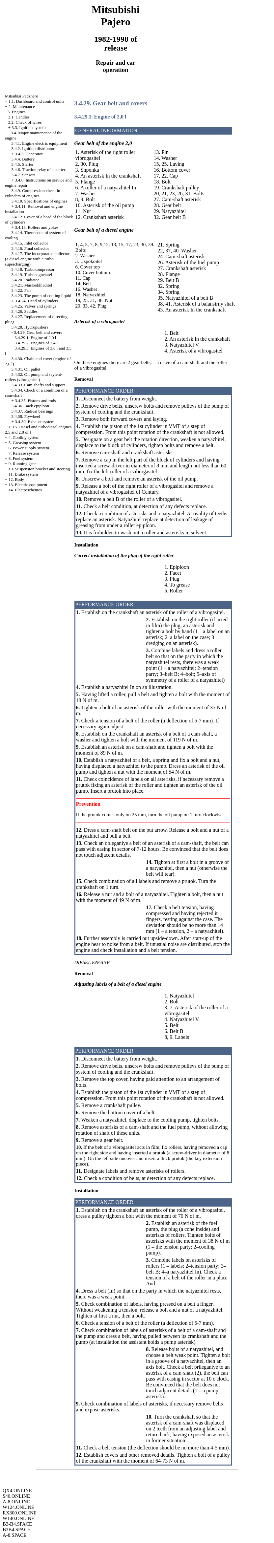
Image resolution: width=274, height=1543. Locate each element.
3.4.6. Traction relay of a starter (39, 169)
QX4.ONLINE (17, 1490)
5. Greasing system (25, 442)
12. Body (16, 479)
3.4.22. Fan (21, 290)
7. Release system (24, 453)
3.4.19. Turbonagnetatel (32, 274)
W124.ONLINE (18, 1507)
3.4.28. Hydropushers (30, 327)
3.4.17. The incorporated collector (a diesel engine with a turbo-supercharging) (37, 259)
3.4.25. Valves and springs (34, 306)
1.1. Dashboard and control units (37, 101)
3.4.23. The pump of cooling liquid (41, 295)
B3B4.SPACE (16, 1529)
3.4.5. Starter (23, 164)
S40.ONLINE (16, 1496)
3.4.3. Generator (28, 153)
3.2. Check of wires (24, 122)
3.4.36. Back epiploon (30, 405)
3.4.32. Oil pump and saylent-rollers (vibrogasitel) (33, 377)
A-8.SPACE (14, 1535)
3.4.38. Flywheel (26, 416)
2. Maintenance (22, 106)
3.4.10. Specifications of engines (40, 201)
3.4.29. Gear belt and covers (38, 332)
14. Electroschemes (25, 489)
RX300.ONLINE (20, 1512)
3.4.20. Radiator (25, 279)
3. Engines (17, 111)
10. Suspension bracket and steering (39, 468)
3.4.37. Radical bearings (32, 411)
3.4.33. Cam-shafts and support (38, 384)
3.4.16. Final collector (30, 248)
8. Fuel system (21, 458)
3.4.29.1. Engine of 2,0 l (35, 337)
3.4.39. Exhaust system (34, 421)
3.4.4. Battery (23, 159)
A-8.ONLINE (16, 1501)
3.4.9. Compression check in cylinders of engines (32, 193)
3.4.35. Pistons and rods (35, 400)
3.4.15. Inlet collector (30, 243)
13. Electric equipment (28, 484)
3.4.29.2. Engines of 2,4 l (36, 342)
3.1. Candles (19, 117)
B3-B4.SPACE (17, 1524)
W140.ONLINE (18, 1518)
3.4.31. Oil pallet (26, 369)
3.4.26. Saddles (25, 311)
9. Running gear (22, 463)
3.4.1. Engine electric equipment (39, 143)
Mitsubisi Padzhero (21, 96)
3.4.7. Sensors (24, 174)
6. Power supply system (29, 447)
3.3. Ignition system (28, 127)
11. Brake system (23, 474)
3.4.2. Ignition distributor (33, 148)
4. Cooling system (24, 437)
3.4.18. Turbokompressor (33, 269)
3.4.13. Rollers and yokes (36, 227)
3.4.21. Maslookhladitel (32, 285)
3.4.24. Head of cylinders (36, 300)
